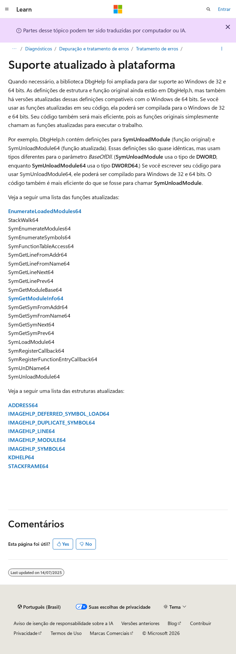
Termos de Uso (66, 633)
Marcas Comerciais (109, 633)
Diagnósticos (38, 48)
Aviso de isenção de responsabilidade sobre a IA (63, 623)
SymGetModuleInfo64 (35, 298)
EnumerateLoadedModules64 (44, 210)
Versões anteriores (140, 623)
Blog (172, 623)
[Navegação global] (7, 9)
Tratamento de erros (157, 48)
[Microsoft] (118, 9)
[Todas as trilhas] (14, 48)
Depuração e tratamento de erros (94, 48)
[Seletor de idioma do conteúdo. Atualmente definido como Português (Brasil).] (39, 606)
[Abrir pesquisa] (208, 9)
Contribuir (200, 623)
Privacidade (25, 633)
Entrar (224, 9)
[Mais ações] (222, 48)
